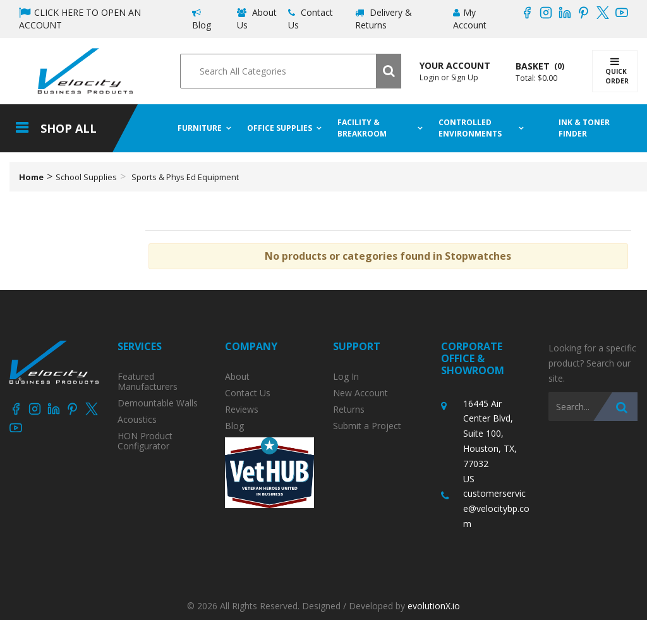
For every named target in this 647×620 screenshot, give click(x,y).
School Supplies (86, 177)
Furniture (200, 128)
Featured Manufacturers (148, 382)
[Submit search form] (388, 71)
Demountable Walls (158, 403)
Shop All (68, 128)
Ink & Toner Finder (585, 128)
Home (31, 177)
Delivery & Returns (383, 18)
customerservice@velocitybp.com (496, 508)
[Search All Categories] (290, 71)
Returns (349, 409)
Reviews (241, 409)
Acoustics (137, 420)
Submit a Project (367, 426)
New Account (360, 393)
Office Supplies (279, 128)
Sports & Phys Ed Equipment (185, 177)
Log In (346, 377)
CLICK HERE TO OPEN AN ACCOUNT (80, 18)
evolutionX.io (434, 606)
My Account (470, 18)
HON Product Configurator (145, 441)
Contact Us (310, 18)
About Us (257, 18)
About (237, 377)
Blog (201, 19)
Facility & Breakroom (362, 128)
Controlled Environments (470, 128)
